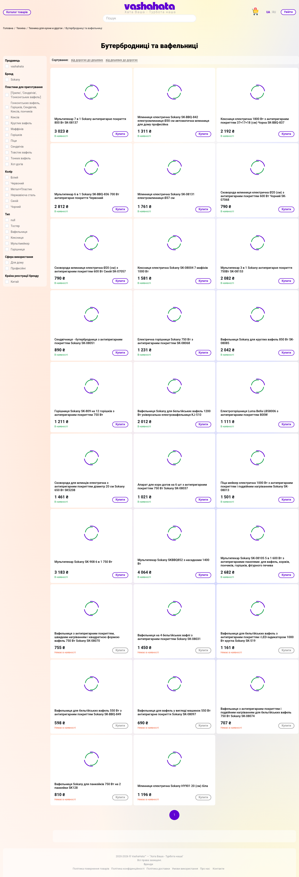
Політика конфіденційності (127, 868)
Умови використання (185, 868)
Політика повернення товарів (91, 868)
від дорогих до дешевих (87, 60)
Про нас (205, 868)
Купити (120, 133)
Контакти (218, 868)
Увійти (288, 12)
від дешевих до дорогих (122, 60)
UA (268, 12)
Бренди (148, 864)
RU (274, 12)
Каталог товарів (17, 12)
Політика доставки (158, 868)
